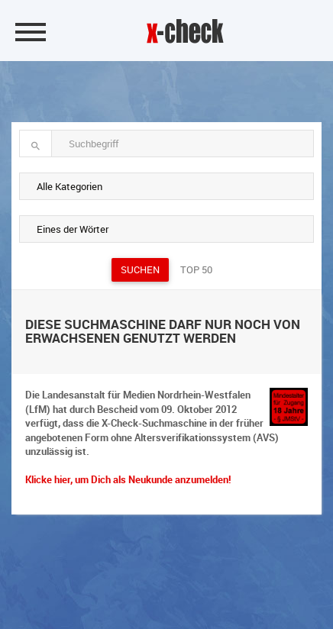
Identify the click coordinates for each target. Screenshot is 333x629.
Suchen (140, 269)
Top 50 (196, 269)
